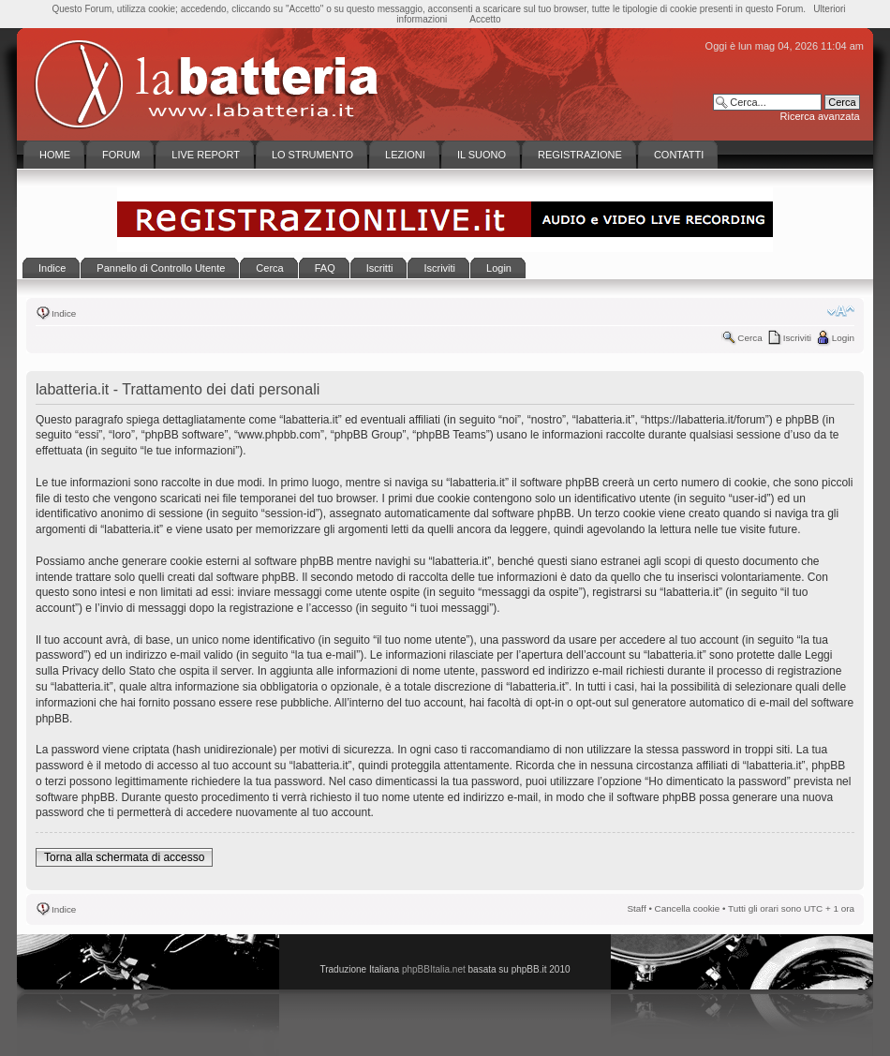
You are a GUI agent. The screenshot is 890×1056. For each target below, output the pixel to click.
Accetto (484, 19)
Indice (64, 313)
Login (843, 338)
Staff (637, 908)
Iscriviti (797, 338)
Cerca (749, 338)
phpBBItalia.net (434, 969)
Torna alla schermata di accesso (124, 857)
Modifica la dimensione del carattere (840, 311)
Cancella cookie (687, 908)
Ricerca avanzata (820, 116)
